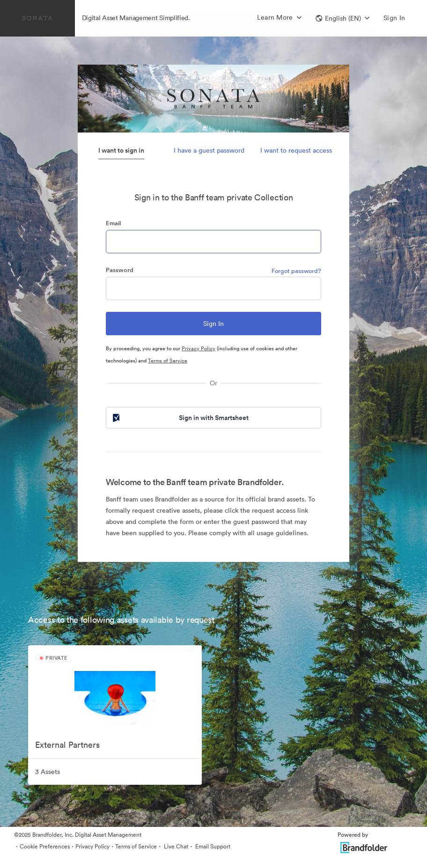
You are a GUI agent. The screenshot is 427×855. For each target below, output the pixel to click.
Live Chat (175, 846)
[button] (342, 18)
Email (113, 223)
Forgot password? (296, 271)
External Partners (67, 744)
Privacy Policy (198, 348)
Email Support (212, 846)
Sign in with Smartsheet (180, 417)
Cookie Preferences (45, 846)
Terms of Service (167, 360)
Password (119, 270)
